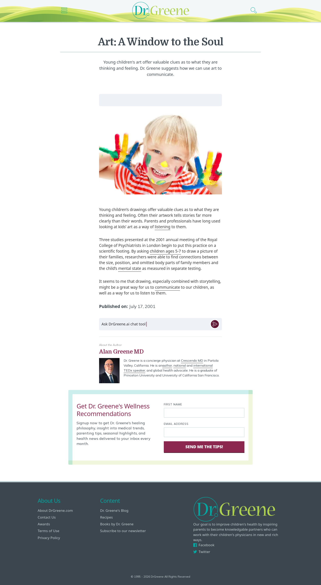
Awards (44, 524)
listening (163, 226)
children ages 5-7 (165, 251)
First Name (173, 404)
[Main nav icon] (65, 10)
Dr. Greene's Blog (114, 510)
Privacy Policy (49, 537)
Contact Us (47, 517)
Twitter (201, 551)
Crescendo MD (192, 360)
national (179, 365)
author (167, 365)
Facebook (203, 545)
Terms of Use (48, 530)
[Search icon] (255, 10)
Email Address (176, 424)
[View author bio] (160, 352)
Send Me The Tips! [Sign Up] (204, 446)
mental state (129, 268)
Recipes (106, 517)
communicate (167, 287)
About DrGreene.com (55, 510)
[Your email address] (204, 432)
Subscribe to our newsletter (123, 530)
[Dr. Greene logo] (160, 10)
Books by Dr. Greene (116, 524)
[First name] (204, 413)
